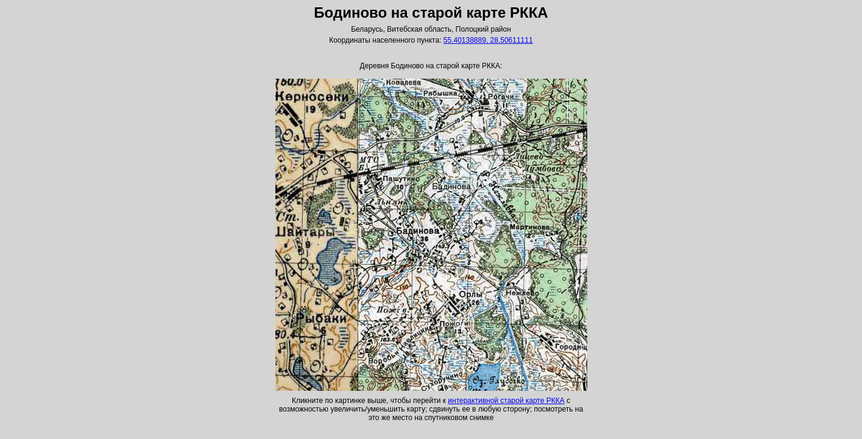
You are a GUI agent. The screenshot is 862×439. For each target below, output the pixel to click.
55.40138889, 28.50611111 (488, 40)
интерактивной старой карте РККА (506, 400)
